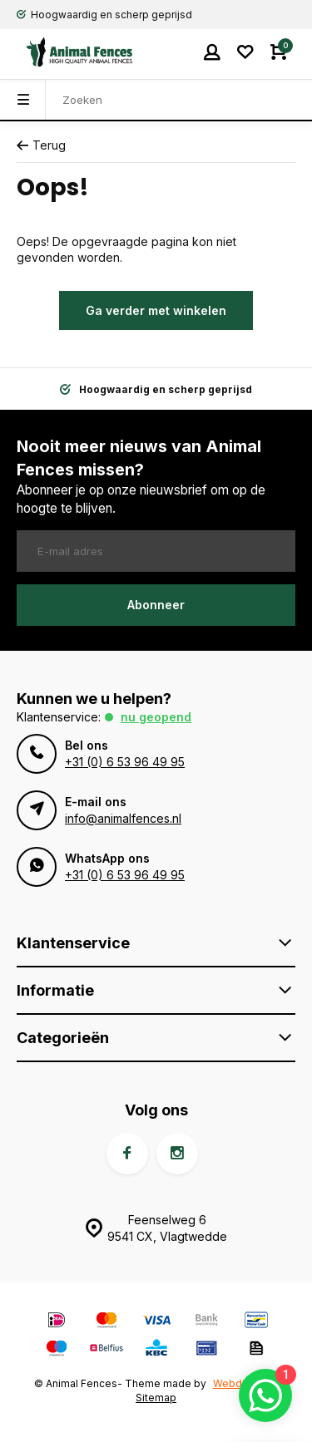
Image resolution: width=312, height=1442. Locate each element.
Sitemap (156, 1397)
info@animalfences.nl (123, 818)
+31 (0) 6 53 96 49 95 (125, 762)
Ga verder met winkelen (156, 310)
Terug (41, 145)
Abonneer (156, 605)
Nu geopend (156, 717)
